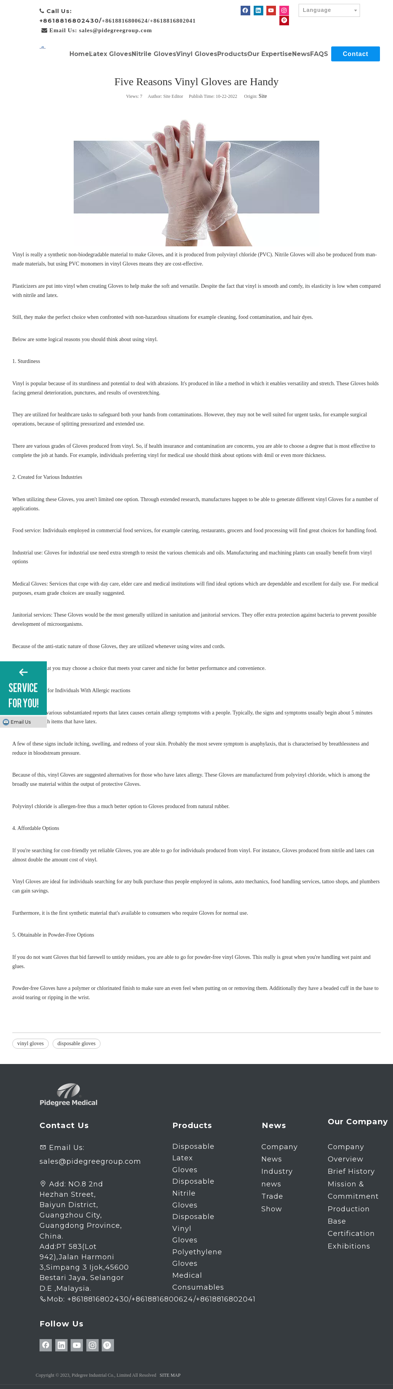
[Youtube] (271, 10)
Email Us (21, 722)
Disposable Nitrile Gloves (193, 1193)
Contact (355, 54)
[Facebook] (245, 10)
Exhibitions (349, 1246)
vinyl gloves (30, 1043)
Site (263, 96)
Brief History (351, 1171)
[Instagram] (284, 10)
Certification (351, 1233)
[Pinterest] (284, 20)
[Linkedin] (258, 10)
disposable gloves (77, 1043)
